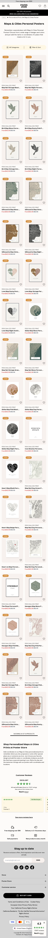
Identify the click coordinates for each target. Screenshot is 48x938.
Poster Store (28, 932)
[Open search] (8, 6)
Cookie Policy (35, 902)
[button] (39, 928)
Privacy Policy (24, 916)
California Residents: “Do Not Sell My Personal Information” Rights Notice (24, 912)
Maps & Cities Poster (31, 17)
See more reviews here (24, 817)
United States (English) (24, 928)
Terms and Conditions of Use (18, 902)
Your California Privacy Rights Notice (24, 908)
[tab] (39, 6)
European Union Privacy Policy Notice (24, 905)
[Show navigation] (3, 6)
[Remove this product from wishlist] (20, 80)
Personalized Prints (15, 17)
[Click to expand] (24, 875)
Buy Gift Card (24, 896)
